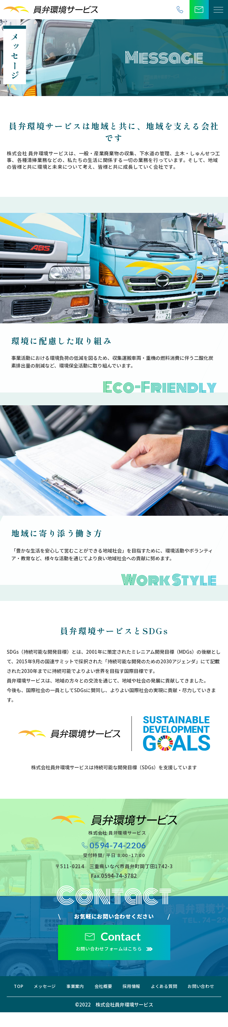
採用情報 (191, 989)
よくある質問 (89, 1000)
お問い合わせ (139, 1000)
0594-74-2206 (118, 847)
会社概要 (151, 989)
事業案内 (112, 989)
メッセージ (69, 989)
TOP (32, 989)
